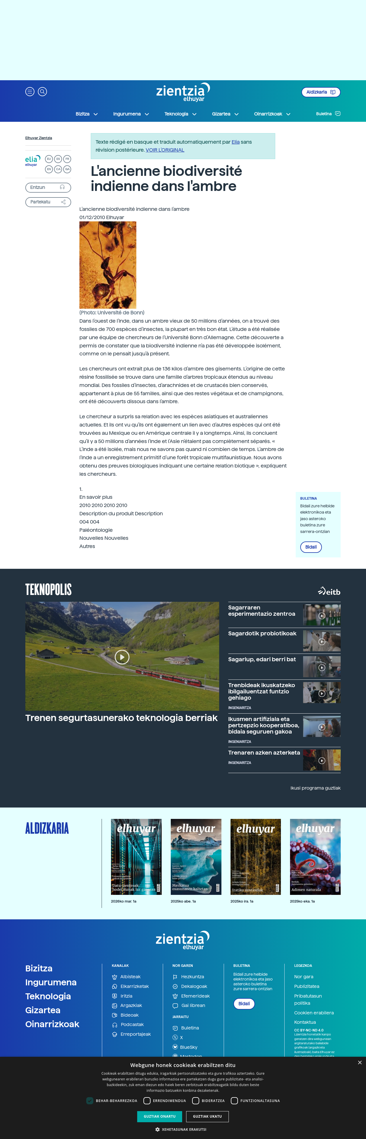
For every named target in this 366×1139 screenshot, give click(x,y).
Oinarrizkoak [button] (272, 114)
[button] (29, 91)
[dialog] (183, 1098)
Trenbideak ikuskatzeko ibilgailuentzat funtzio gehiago (261, 691)
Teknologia (48, 996)
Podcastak (128, 1025)
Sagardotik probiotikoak (262, 633)
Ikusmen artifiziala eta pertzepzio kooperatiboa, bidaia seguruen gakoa (263, 725)
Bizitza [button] (87, 114)
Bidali (311, 547)
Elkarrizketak (130, 987)
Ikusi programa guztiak (316, 788)
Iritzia (122, 996)
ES (58, 159)
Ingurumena (51, 982)
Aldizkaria (321, 92)
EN (49, 169)
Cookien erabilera (314, 1013)
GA (67, 169)
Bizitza (39, 968)
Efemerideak (191, 996)
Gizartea (43, 1010)
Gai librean (188, 1006)
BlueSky (185, 1047)
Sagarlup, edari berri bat (262, 659)
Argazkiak (127, 1006)
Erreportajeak (131, 1034)
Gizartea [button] (225, 114)
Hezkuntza (188, 977)
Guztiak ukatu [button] (207, 1116)
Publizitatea (306, 986)
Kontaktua (305, 1022)
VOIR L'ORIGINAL (165, 150)
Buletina (328, 113)
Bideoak (125, 1015)
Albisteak (126, 977)
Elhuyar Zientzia (38, 138)
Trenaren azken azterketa (264, 752)
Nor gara (303, 976)
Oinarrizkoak (52, 1024)
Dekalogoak (189, 987)
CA (58, 169)
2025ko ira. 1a (242, 901)
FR (67, 159)
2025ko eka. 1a (302, 901)
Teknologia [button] (181, 114)
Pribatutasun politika (308, 999)
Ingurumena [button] (131, 114)
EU (49, 159)
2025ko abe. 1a (183, 901)
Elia (236, 142)
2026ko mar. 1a (123, 901)
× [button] (359, 1063)
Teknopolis (48, 588)
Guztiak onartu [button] (160, 1116)
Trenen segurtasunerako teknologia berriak (121, 717)
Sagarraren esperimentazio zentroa (261, 610)
